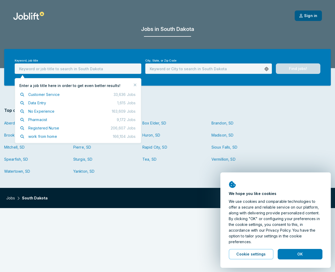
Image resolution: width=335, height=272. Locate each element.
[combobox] (78, 68)
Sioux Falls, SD (224, 147)
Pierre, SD (82, 147)
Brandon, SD (222, 123)
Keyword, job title (26, 60)
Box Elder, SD (154, 123)
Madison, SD (222, 135)
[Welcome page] (28, 16)
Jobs (10, 198)
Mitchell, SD (14, 147)
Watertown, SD (17, 171)
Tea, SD (149, 159)
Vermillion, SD (223, 159)
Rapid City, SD (154, 147)
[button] (266, 69)
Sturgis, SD (82, 159)
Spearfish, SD (16, 159)
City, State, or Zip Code (160, 60)
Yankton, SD (83, 171)
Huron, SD (151, 135)
